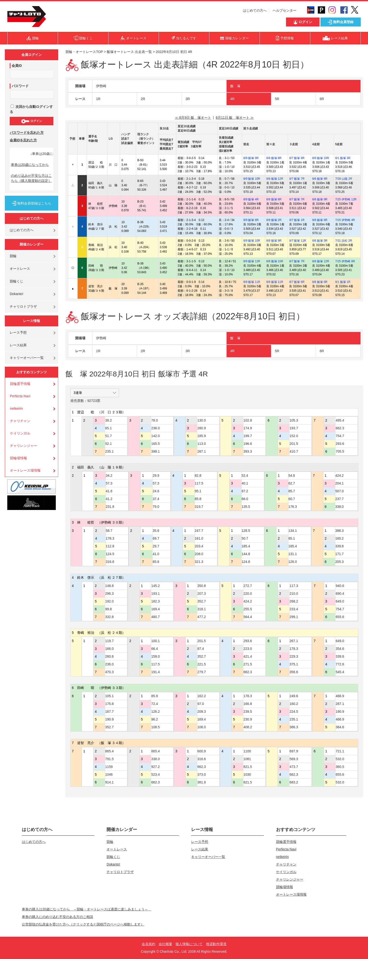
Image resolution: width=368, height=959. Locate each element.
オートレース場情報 (25, 470)
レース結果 (18, 345)
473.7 (293, 767)
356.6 (293, 672)
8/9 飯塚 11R (251, 282)
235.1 (109, 451)
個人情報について (189, 944)
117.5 (199, 483)
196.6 (247, 444)
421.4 (247, 656)
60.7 (291, 499)
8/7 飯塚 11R (297, 240)
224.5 (293, 711)
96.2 (154, 719)
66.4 (154, 649)
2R (143, 99)
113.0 (201, 444)
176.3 (292, 507)
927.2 (155, 767)
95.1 (198, 491)
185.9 (201, 436)
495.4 (339, 420)
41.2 (109, 499)
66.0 (245, 499)
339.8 (339, 546)
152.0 (293, 436)
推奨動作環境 (216, 944)
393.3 (247, 451)
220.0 (247, 593)
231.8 (110, 507)
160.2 (339, 538)
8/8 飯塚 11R (274, 282)
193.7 (293, 428)
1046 (109, 774)
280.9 (201, 428)
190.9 (109, 719)
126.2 (155, 711)
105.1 (109, 696)
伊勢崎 (101, 86)
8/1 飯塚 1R (343, 282)
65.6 (156, 562)
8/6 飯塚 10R (320, 158)
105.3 (293, 420)
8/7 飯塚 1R (296, 220)
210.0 (293, 593)
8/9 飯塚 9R (251, 158)
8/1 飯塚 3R (343, 158)
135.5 (246, 507)
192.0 (109, 601)
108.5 (155, 727)
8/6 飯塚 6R (319, 178)
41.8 (109, 491)
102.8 (247, 420)
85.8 (198, 499)
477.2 (201, 617)
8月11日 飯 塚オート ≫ (235, 117)
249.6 (293, 696)
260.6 (109, 656)
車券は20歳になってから (30, 165)
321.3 (199, 562)
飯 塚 (235, 86)
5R (277, 99)
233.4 (293, 609)
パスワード (20, 86)
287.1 (201, 451)
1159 (109, 767)
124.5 (110, 554)
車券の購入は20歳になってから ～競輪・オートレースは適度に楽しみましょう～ (86, 909)
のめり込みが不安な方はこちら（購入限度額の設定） (31, 178)
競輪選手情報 (20, 384)
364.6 (339, 727)
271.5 (247, 664)
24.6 (156, 491)
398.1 (155, 451)
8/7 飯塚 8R (296, 158)
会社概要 (165, 944)
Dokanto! (16, 294)
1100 (247, 751)
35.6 (156, 531)
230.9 (247, 719)
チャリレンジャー (23, 446)
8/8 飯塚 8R (274, 158)
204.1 (339, 483)
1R (98, 99)
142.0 (155, 436)
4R (232, 99)
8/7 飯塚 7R (296, 178)
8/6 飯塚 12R (320, 261)
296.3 (109, 593)
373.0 (201, 774)
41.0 (156, 554)
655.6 (339, 617)
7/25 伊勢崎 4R (345, 220)
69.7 (156, 538)
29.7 (156, 546)
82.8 (198, 475)
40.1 (245, 483)
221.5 (201, 664)
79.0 (156, 507)
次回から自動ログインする (31, 109)
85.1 (291, 538)
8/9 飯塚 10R (251, 178)
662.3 (339, 428)
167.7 (109, 711)
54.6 (291, 475)
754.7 (339, 436)
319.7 (199, 507)
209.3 (201, 711)
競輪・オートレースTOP (84, 52)
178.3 (110, 538)
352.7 (201, 601)
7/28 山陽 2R (343, 178)
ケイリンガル (20, 433)
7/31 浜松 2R (343, 240)
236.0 (155, 428)
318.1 (201, 609)
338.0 (339, 507)
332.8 (109, 617)
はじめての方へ (255, 10)
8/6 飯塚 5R (319, 240)
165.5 (155, 444)
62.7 (291, 483)
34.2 (109, 475)
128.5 (246, 531)
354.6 (339, 649)
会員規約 (148, 944)
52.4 (245, 475)
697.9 (293, 751)
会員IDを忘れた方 (23, 140)
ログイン (31, 121)
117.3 (293, 586)
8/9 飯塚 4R (251, 199)
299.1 (293, 617)
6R (322, 99)
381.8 (201, 782)
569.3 (293, 759)
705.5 (339, 451)
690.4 (339, 593)
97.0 (200, 704)
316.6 (110, 562)
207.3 (201, 593)
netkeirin (16, 408)
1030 (247, 774)
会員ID (17, 66)
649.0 (339, 601)
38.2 (108, 420)
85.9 (154, 696)
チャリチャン (20, 421)
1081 (247, 759)
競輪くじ (16, 281)
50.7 (245, 538)
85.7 (291, 491)
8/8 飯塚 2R (274, 220)
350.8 (201, 586)
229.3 (293, 656)
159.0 (155, 656)
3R (188, 99)
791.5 (109, 759)
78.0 (154, 420)
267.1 (293, 641)
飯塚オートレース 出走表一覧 (129, 52)
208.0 (199, 554)
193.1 (155, 593)
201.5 (293, 444)
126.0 (292, 562)
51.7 (108, 436)
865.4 (109, 751)
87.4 (200, 649)
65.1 (108, 428)
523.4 (155, 774)
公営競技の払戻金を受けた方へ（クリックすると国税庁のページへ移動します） (83, 924)
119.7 (109, 641)
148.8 (109, 586)
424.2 (339, 475)
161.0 (199, 538)
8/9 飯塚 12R (251, 261)
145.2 (155, 586)
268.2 (293, 601)
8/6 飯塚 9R (319, 199)
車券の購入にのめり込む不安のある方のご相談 (57, 917)
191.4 (155, 672)
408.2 (247, 727)
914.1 (109, 782)
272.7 (247, 586)
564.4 (247, 617)
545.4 (339, 672)
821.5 (247, 767)
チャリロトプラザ (23, 306)
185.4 (246, 546)
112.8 (110, 546)
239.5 (247, 711)
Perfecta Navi (20, 396)
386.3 (339, 531)
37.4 (156, 499)
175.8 (109, 704)
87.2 (245, 491)
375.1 (293, 664)
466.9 (339, 696)
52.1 (108, 444)
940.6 (339, 586)
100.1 (155, 641)
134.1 (292, 531)
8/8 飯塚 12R (274, 178)
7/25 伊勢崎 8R (345, 261)
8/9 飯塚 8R (251, 220)
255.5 (247, 609)
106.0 (201, 727)
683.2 (293, 782)
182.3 (155, 601)
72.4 (154, 704)
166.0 (109, 649)
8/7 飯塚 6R (296, 282)
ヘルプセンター (284, 10)
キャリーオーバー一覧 (27, 358)
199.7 (247, 436)
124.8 (246, 562)
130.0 (201, 420)
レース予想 (18, 332)
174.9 (247, 428)
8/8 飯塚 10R (274, 261)
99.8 (108, 609)
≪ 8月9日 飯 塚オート (193, 117)
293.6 (339, 444)
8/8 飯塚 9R (274, 240)
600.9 (201, 751)
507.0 (339, 491)
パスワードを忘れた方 (27, 133)
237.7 (339, 499)
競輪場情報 (18, 458)
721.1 (339, 751)
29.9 (156, 475)
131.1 (292, 554)
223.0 (247, 649)
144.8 (246, 554)
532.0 (339, 759)
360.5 (339, 767)
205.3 (339, 562)
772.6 (339, 664)
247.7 (199, 531)
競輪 (13, 256)
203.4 (199, 546)
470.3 (109, 672)
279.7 (201, 672)
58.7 (109, 531)
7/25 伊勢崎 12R (346, 199)
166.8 (247, 704)
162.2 (201, 696)
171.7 (339, 554)
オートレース (20, 269)
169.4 (155, 609)
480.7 (155, 617)
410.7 (293, 451)
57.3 (109, 483)
